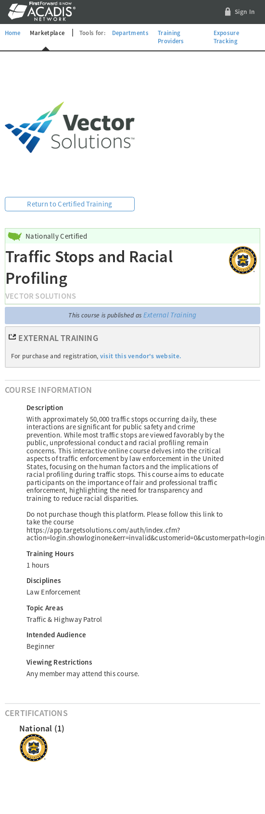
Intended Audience (56, 634)
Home (13, 32)
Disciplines (43, 580)
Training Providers (171, 37)
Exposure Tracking (226, 37)
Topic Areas (44, 607)
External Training (170, 314)
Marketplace (47, 32)
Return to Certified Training (69, 203)
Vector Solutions (40, 296)
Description (44, 407)
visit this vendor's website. (140, 356)
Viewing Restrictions (59, 662)
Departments (130, 32)
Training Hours (50, 553)
